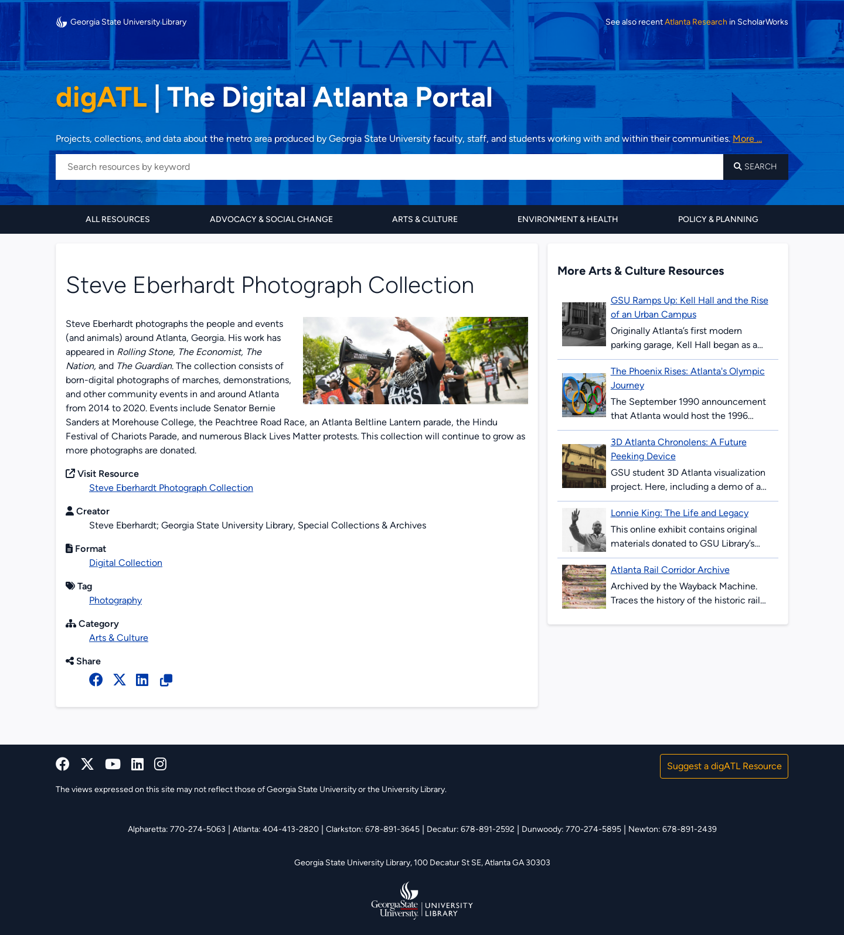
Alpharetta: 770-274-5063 (177, 829)
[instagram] (160, 764)
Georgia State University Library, (354, 863)
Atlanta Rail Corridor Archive (670, 569)
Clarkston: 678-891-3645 (373, 829)
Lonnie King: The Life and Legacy (679, 512)
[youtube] (113, 764)
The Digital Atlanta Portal (274, 97)
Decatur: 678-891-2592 (471, 829)
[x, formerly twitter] (120, 679)
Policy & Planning (718, 219)
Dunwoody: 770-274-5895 (571, 829)
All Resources (118, 219)
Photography (115, 600)
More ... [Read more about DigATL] (747, 138)
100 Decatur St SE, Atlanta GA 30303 (482, 863)
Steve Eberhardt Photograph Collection (171, 487)
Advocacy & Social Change (271, 219)
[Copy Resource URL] (166, 681)
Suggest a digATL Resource (724, 766)
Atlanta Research (696, 22)
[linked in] (142, 679)
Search (755, 167)
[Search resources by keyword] (389, 167)
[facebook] (96, 679)
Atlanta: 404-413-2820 (276, 829)
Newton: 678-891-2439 (672, 829)
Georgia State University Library (121, 22)
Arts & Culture (425, 219)
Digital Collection (125, 562)
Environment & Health (568, 219)
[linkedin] (137, 764)
